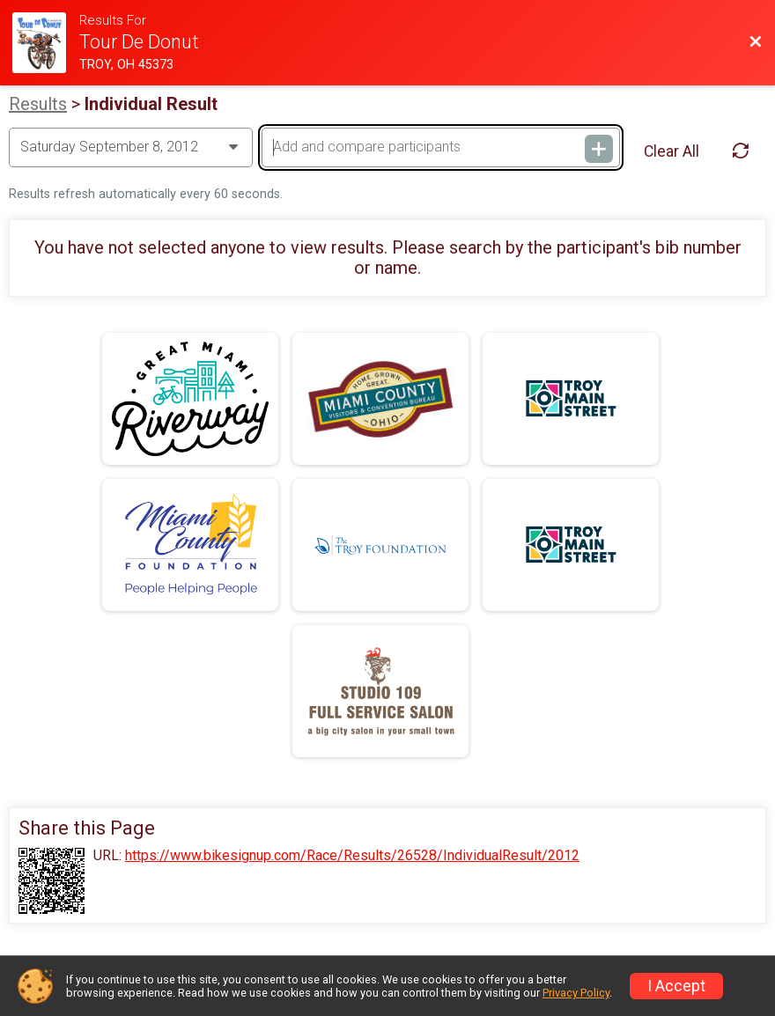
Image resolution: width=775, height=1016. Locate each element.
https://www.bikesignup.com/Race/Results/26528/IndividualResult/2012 (352, 856)
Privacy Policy (575, 992)
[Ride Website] (45, 42)
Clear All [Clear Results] (671, 151)
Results (38, 103)
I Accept (676, 986)
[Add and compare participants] (441, 147)
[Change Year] (131, 147)
